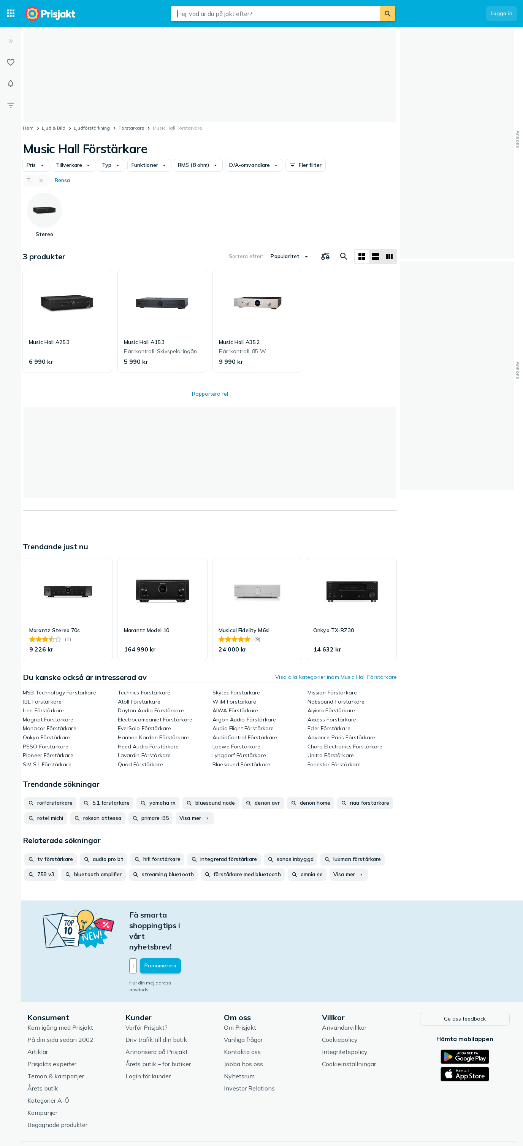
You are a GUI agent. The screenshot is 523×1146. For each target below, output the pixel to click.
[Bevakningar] (10, 83)
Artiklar (37, 1018)
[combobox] (275, 13)
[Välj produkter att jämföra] (325, 256)
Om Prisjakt (240, 994)
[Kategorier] (10, 13)
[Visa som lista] (375, 256)
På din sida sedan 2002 (60, 1006)
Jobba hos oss (243, 1030)
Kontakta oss (242, 1018)
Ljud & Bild (53, 128)
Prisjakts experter (51, 1030)
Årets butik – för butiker (158, 1030)
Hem (28, 128)
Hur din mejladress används (160, 951)
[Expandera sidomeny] (10, 41)
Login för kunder (148, 1042)
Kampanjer (42, 1079)
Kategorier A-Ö (48, 1067)
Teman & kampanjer (55, 1042)
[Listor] (10, 62)
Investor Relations (249, 1055)
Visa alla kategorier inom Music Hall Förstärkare (336, 677)
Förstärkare (131, 128)
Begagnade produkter (57, 1091)
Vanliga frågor (243, 1006)
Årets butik (42, 1055)
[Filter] (10, 105)
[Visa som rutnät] (362, 256)
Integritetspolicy (345, 1018)
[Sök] (387, 13)
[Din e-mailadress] (179, 934)
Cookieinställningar (349, 1030)
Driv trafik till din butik (156, 1006)
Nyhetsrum (239, 1042)
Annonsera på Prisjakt (156, 1018)
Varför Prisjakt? (146, 994)
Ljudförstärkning (92, 128)
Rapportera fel (210, 393)
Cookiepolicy (340, 1006)
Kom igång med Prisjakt (60, 994)
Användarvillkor (344, 994)
